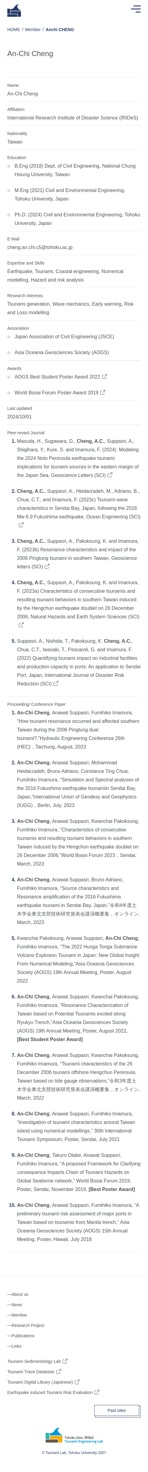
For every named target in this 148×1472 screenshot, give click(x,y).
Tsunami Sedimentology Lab (34, 1361)
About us (20, 1294)
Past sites (117, 1410)
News (17, 1304)
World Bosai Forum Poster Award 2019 (56, 392)
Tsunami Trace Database (30, 1371)
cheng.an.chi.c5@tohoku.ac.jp (40, 247)
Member (32, 29)
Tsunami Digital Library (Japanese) (40, 1382)
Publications (23, 1335)
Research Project (28, 1325)
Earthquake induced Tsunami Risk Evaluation (50, 1392)
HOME (13, 29)
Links (17, 1346)
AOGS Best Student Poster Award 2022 (57, 376)
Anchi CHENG (60, 29)
